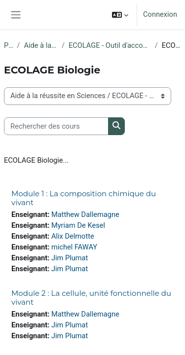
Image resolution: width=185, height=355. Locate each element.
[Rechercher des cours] (56, 126)
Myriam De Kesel (78, 225)
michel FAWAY (74, 247)
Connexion (160, 14)
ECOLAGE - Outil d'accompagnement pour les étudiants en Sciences (110, 45)
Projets (8, 45)
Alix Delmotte (72, 236)
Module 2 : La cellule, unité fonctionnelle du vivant (91, 297)
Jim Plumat (69, 257)
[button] (120, 15)
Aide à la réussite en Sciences (41, 45)
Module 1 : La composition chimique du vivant (83, 198)
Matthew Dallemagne (85, 214)
